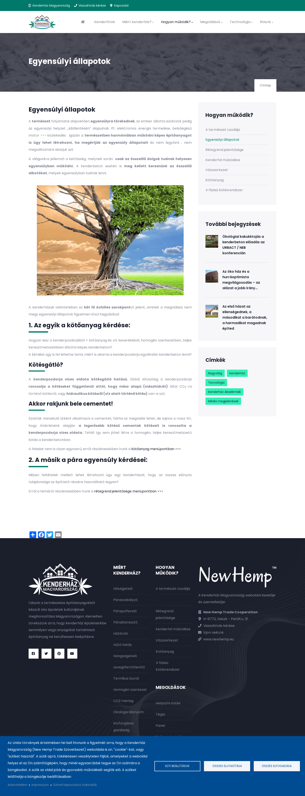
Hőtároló (120, 633)
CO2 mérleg (123, 700)
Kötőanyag (214, 180)
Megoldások (211, 22)
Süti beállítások (177, 766)
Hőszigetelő (123, 588)
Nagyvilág (215, 373)
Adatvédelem (17, 785)
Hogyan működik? (177, 22)
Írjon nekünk (213, 632)
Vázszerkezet (216, 169)
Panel (160, 725)
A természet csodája (222, 129)
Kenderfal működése (222, 160)
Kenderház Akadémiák (224, 392)
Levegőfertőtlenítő (129, 667)
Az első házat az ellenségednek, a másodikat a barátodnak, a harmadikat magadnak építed (244, 317)
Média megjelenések (223, 401)
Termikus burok (126, 678)
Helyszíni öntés (168, 703)
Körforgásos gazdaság (123, 726)
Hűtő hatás (122, 644)
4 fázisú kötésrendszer (224, 190)
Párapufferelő (125, 611)
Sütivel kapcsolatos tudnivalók (75, 785)
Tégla (160, 714)
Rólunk (266, 22)
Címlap (265, 85)
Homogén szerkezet (130, 689)
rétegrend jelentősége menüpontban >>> (128, 491)
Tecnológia (216, 382)
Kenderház (237, 373)
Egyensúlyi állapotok (222, 139)
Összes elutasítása (227, 766)
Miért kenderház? (138, 22)
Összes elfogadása (277, 766)
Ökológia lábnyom (128, 712)
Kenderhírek (104, 21)
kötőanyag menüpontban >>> (156, 448)
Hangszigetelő (125, 656)
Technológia (241, 22)
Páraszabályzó (125, 599)
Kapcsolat (121, 5)
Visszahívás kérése (92, 5)
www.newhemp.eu (218, 639)
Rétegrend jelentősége (224, 149)
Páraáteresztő (125, 622)
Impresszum (40, 785)
